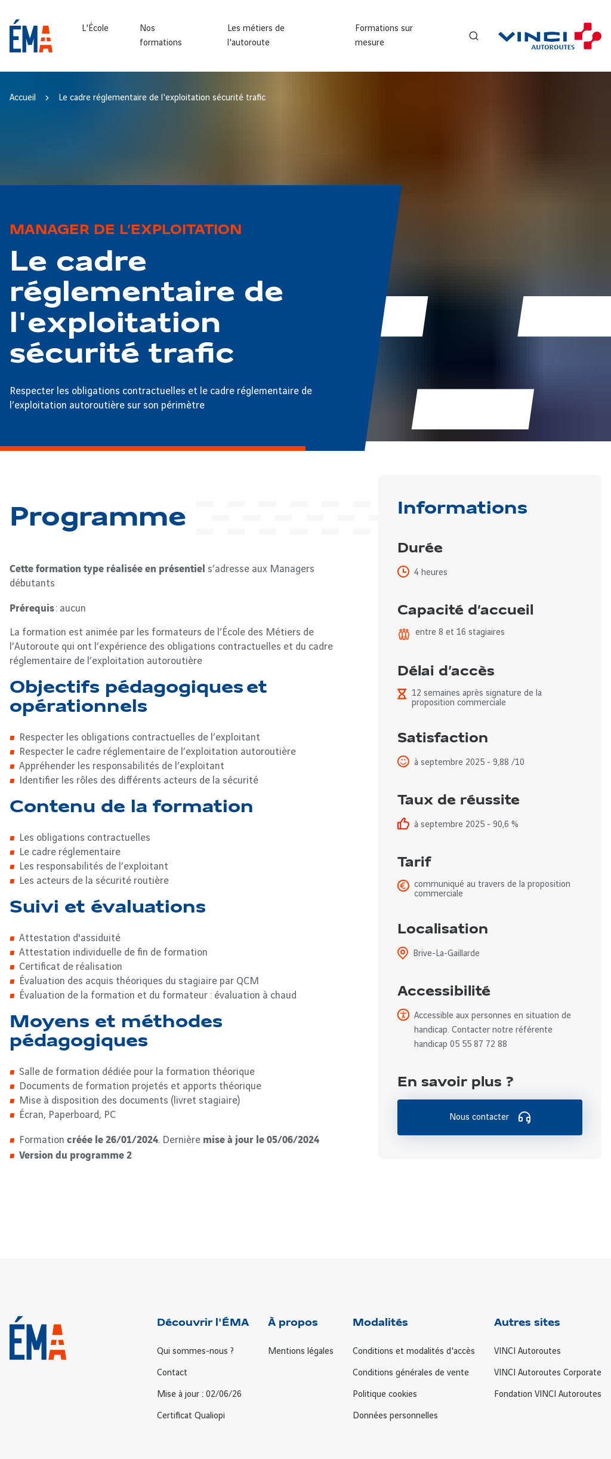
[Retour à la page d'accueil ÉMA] (31, 36)
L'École (95, 28)
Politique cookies (385, 1394)
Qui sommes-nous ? (195, 1351)
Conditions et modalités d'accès (414, 1351)
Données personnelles (395, 1416)
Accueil (23, 98)
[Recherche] (473, 35)
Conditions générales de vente (411, 1373)
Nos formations (161, 36)
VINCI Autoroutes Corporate (547, 1373)
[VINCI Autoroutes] (549, 36)
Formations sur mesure (384, 36)
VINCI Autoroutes (527, 1351)
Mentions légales (301, 1351)
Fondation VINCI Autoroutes (547, 1394)
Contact (172, 1373)
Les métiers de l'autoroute (256, 36)
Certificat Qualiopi (191, 1416)
